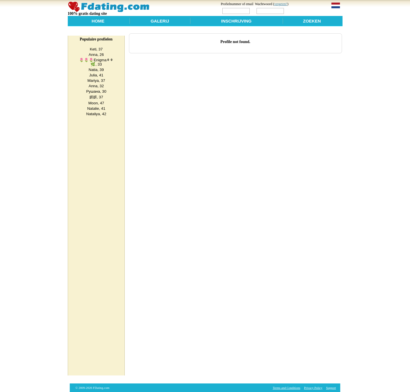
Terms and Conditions (286, 387)
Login (297, 11)
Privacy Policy (313, 387)
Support (331, 387)
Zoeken (312, 21)
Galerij (160, 21)
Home (98, 21)
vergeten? (280, 4)
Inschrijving (236, 21)
